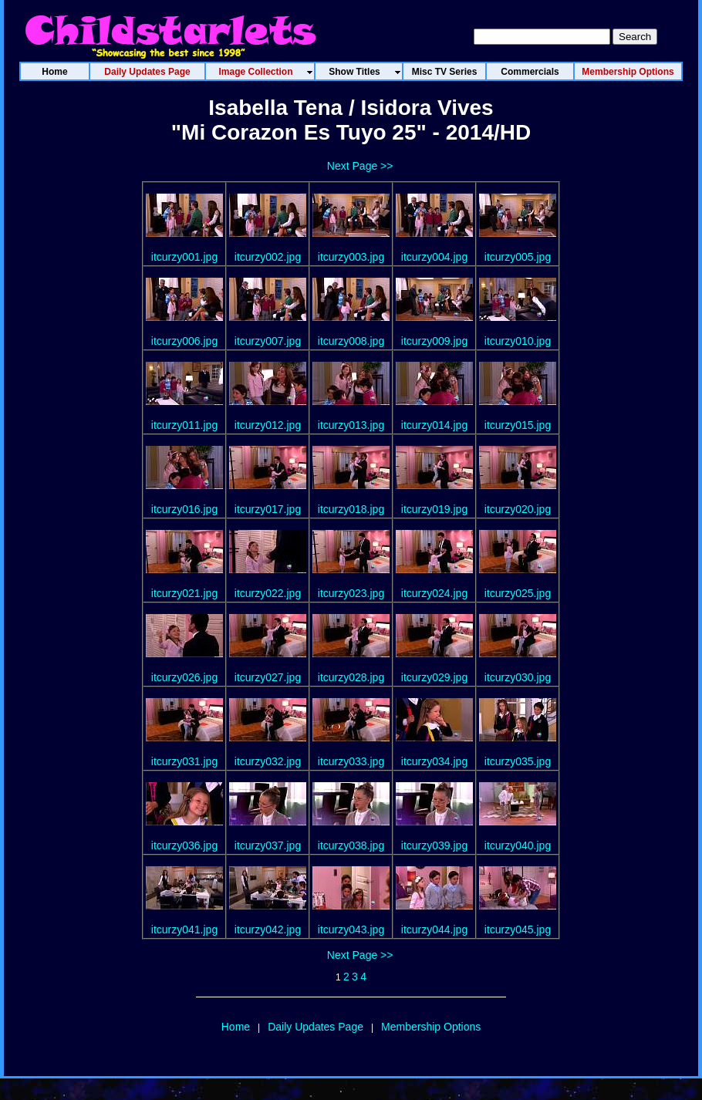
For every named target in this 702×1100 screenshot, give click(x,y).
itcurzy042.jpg (268, 929)
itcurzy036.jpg (184, 845)
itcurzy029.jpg (434, 677)
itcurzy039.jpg (434, 845)
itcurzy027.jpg (268, 677)
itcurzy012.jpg (268, 425)
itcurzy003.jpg (351, 257)
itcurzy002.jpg (268, 257)
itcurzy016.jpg (184, 509)
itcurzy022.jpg (268, 593)
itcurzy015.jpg (517, 425)
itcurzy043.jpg (351, 929)
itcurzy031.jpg (184, 761)
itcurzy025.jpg (517, 593)
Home (235, 1027)
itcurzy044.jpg (434, 929)
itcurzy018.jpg (351, 509)
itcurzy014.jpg (434, 425)
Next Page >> (360, 166)
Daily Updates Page (315, 1027)
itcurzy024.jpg (434, 593)
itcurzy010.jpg (517, 341)
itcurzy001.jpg (184, 257)
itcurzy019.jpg (434, 509)
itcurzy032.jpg (268, 761)
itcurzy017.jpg (268, 509)
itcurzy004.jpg (434, 257)
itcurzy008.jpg (351, 341)
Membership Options (431, 1027)
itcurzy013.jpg (351, 425)
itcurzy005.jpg (517, 257)
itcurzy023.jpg (351, 593)
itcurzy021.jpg (184, 593)
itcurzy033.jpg (351, 761)
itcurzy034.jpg (434, 761)
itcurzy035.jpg (517, 761)
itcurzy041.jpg (184, 929)
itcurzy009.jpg (434, 341)
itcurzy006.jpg (184, 341)
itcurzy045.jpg (517, 929)
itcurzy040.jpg (517, 845)
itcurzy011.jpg (184, 425)
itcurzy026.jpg (184, 677)
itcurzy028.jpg (351, 677)
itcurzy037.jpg (268, 845)
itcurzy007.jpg (268, 341)
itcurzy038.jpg (351, 845)
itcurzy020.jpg (517, 509)
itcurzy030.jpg (517, 677)
